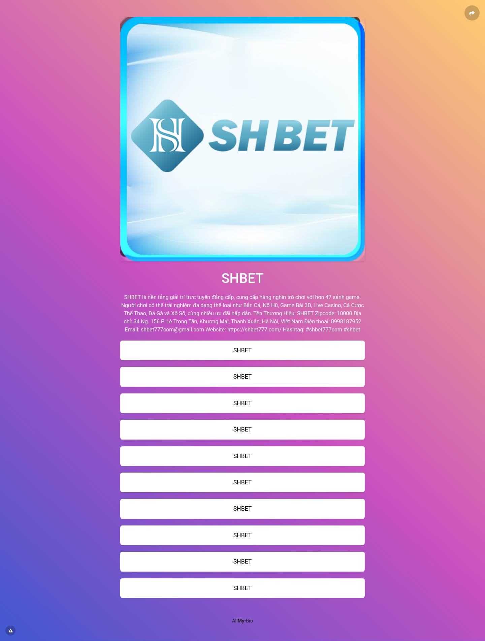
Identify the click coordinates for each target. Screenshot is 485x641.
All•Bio (242, 621)
